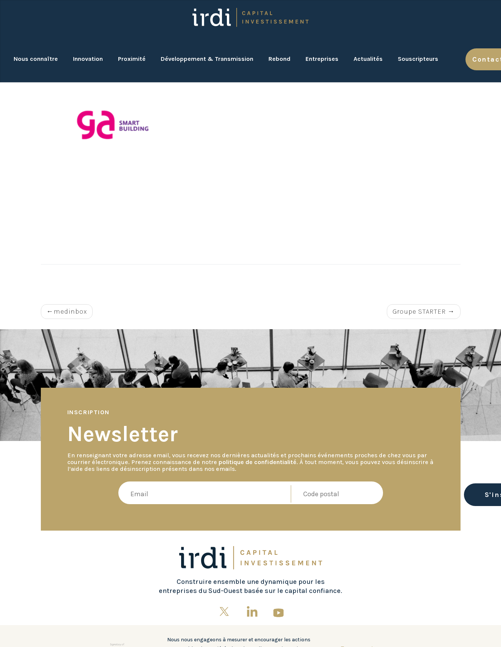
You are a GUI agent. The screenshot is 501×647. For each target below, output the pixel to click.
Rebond (279, 58)
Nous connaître (36, 58)
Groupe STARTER (419, 311)
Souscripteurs (418, 58)
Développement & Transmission (207, 58)
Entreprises (322, 58)
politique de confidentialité (257, 462)
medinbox (70, 311)
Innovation (88, 58)
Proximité (132, 58)
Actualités (368, 58)
